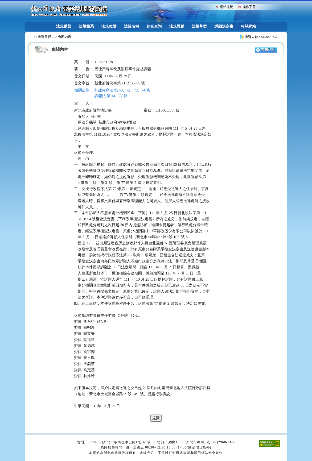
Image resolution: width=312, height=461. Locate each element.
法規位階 (108, 26)
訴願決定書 (223, 26)
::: (211, 6)
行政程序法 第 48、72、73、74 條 (122, 90)
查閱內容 (64, 37)
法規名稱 (131, 26)
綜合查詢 (154, 26)
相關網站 (248, 26)
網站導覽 (226, 7)
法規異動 (176, 26)
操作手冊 (249, 7)
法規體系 (86, 26)
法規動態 (63, 26)
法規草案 (199, 26)
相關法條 (81, 90)
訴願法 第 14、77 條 (110, 96)
